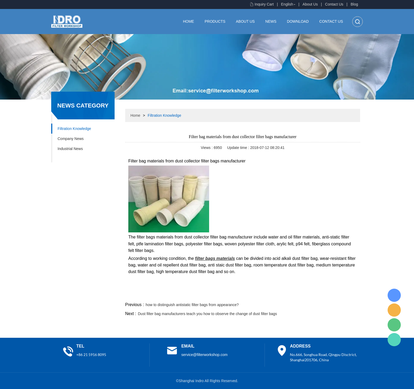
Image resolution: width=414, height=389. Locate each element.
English (287, 4)
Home (188, 21)
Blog (354, 4)
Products (215, 21)
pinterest (322, 295)
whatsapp (308, 295)
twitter (294, 295)
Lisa (394, 295)
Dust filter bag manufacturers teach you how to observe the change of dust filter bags (207, 314)
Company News (71, 139)
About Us (310, 4)
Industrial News (70, 149)
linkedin (351, 295)
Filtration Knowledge (74, 128)
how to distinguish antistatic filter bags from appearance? (192, 305)
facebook (266, 295)
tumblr (337, 295)
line (280, 295)
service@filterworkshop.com (204, 355)
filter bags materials (215, 258)
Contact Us (334, 4)
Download (298, 21)
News (270, 21)
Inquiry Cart (264, 4)
